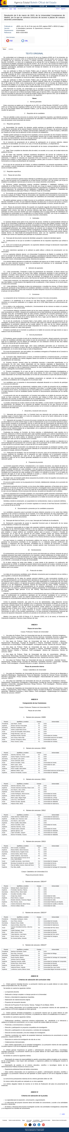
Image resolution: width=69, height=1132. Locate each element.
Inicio (10, 8)
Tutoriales (28, 1121)
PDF (11, 40)
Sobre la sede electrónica (15, 1120)
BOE (15, 8)
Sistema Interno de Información (59, 1120)
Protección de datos (45, 1120)
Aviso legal (29, 1120)
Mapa (23, 1120)
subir (63, 1114)
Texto (4, 49)
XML (26, 40)
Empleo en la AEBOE (38, 1121)
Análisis (11, 49)
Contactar (4, 1120)
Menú (58, 6)
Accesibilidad (36, 1120)
